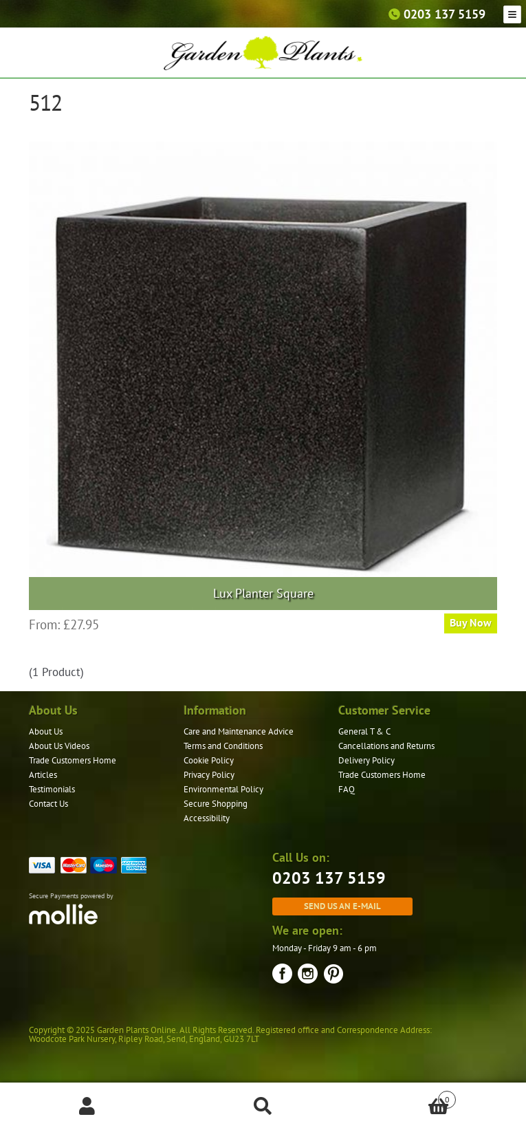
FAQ (346, 789)
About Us (46, 731)
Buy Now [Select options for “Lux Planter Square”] (471, 622)
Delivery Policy (366, 760)
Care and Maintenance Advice (239, 731)
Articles (43, 775)
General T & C (364, 731)
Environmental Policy (223, 789)
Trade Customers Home (72, 760)
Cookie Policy (209, 760)
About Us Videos (59, 746)
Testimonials (52, 789)
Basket (403, 1097)
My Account (87, 1106)
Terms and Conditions (223, 746)
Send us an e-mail (342, 906)
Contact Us (48, 804)
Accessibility (207, 818)
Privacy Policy (209, 775)
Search (263, 1106)
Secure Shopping (216, 804)
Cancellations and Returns (386, 746)
